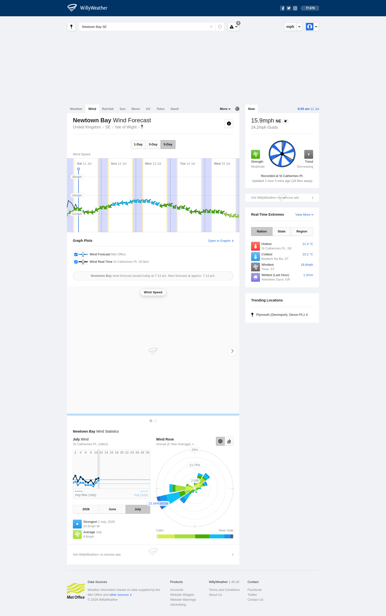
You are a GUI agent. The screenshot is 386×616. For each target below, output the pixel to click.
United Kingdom (87, 127)
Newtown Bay (142, 127)
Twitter (252, 595)
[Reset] (211, 27)
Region (301, 231)
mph (290, 26)
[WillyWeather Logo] (90, 8)
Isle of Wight (126, 127)
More (223, 109)
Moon (135, 109)
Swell (175, 109)
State (282, 231)
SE (108, 127)
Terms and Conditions (224, 590)
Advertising (178, 604)
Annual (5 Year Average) (173, 444)
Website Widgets (182, 595)
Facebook (255, 590)
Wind (92, 109)
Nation (262, 231)
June (112, 509)
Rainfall (108, 109)
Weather (76, 109)
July (138, 509)
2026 (86, 509)
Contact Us (255, 599)
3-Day (153, 144)
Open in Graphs (219, 241)
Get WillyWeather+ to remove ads (275, 197)
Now (251, 109)
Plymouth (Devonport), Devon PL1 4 (282, 315)
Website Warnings (183, 599)
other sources (119, 595)
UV (148, 109)
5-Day (168, 144)
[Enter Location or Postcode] (151, 26)
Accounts (176, 590)
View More (302, 214)
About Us (215, 595)
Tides (160, 109)
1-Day (138, 144)
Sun (123, 109)
